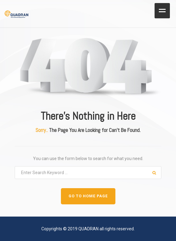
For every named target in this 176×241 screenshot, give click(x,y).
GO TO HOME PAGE (88, 196)
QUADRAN (88, 228)
